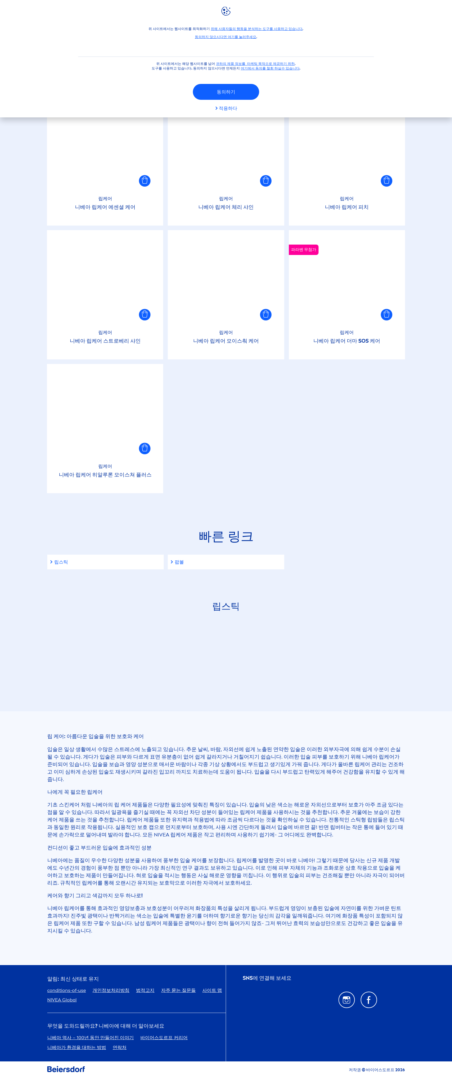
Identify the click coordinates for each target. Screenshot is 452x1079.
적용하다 (228, 108)
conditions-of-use (66, 990)
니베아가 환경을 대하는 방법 (76, 1047)
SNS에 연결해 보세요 (267, 978)
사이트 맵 (212, 990)
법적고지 (145, 990)
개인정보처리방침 (111, 990)
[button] (144, 181)
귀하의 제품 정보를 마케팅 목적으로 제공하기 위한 (255, 64)
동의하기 (226, 92)
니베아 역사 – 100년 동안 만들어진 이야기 (90, 1037)
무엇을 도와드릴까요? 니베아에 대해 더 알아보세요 (105, 1026)
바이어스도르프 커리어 (164, 1037)
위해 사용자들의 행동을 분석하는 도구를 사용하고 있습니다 (256, 29)
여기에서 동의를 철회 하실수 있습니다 (270, 68)
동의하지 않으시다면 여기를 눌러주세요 (225, 37)
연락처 (120, 1047)
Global (62, 1000)
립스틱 (61, 562)
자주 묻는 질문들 (178, 990)
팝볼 (179, 562)
